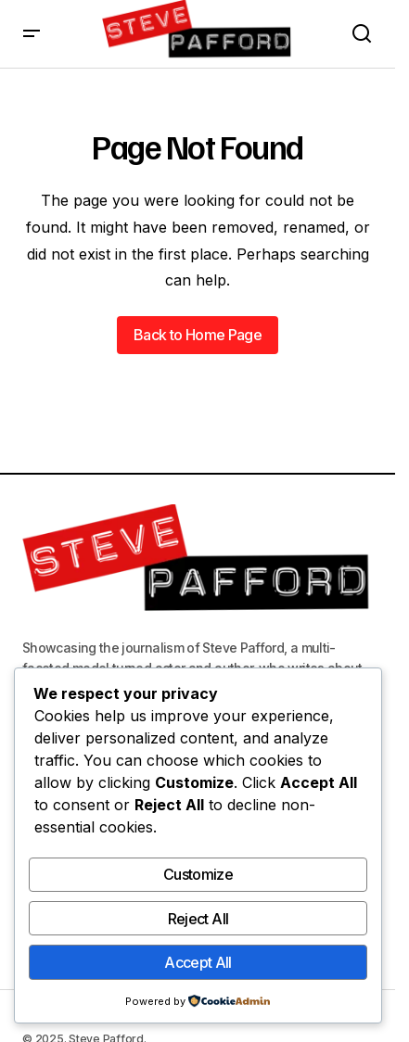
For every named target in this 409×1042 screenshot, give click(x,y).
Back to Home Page (198, 334)
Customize (198, 874)
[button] (31, 34)
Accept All (198, 962)
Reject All (198, 918)
